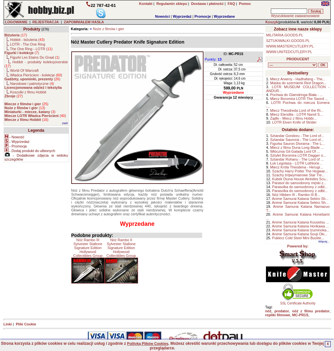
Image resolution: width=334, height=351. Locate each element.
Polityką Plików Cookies (147, 343)
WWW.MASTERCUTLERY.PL (290, 46)
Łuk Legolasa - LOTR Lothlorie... (296, 163)
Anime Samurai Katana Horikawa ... (300, 226)
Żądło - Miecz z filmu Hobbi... (293, 118)
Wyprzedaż (182, 16)
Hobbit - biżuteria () (27, 40)
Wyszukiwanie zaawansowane (295, 16)
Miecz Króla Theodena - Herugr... (296, 167)
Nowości (162, 16)
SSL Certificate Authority (297, 302)
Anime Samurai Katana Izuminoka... (300, 230)
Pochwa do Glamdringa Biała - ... (296, 95)
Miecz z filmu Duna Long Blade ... (297, 147)
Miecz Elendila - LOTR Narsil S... (296, 114)
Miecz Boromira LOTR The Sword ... (299, 99)
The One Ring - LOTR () (31, 49)
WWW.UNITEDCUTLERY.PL (289, 52)
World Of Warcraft (24, 70)
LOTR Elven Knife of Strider (294, 122)
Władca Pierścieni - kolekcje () (36, 75)
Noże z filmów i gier (108, 29)
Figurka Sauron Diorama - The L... (297, 144)
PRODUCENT (298, 59)
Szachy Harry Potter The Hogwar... (300, 171)
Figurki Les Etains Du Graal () (35, 57)
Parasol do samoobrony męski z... (299, 183)
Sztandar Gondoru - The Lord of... (297, 136)
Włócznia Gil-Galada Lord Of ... (295, 151)
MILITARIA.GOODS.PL (285, 35)
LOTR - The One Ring (27, 44)
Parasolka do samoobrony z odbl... (299, 187)
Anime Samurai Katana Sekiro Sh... (300, 199)
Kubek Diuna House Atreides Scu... (300, 179)
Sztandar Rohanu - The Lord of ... (297, 159)
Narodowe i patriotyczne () (32, 84)
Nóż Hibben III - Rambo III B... (296, 195)
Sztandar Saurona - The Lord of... (297, 140)
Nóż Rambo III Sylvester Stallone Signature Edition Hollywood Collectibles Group (88, 248)
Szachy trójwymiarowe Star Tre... (298, 175)
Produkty (31, 29)
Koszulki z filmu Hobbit (28, 92)
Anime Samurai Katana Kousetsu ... (300, 222)
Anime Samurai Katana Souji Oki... (299, 234)
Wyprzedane (224, 16)
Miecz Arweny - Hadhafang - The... (297, 79)
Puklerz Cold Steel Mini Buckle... (298, 238)
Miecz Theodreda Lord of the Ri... (297, 110)
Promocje (202, 16)
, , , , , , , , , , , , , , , (292, 65)
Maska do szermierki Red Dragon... (298, 83)
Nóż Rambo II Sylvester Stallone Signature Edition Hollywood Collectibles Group (121, 248)
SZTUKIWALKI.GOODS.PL (288, 41)
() (16, 35)
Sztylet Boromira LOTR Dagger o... (298, 155)
